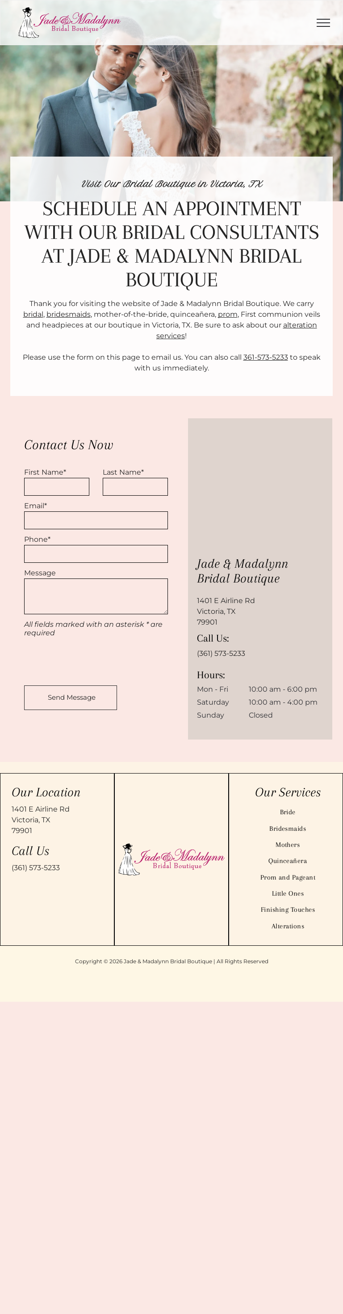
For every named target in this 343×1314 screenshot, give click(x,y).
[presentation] (92, 659)
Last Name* (123, 472)
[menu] (323, 22)
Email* (35, 506)
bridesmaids (68, 314)
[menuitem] (287, 812)
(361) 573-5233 (221, 653)
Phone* (37, 539)
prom (228, 314)
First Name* (45, 472)
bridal (33, 314)
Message (40, 573)
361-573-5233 (265, 357)
